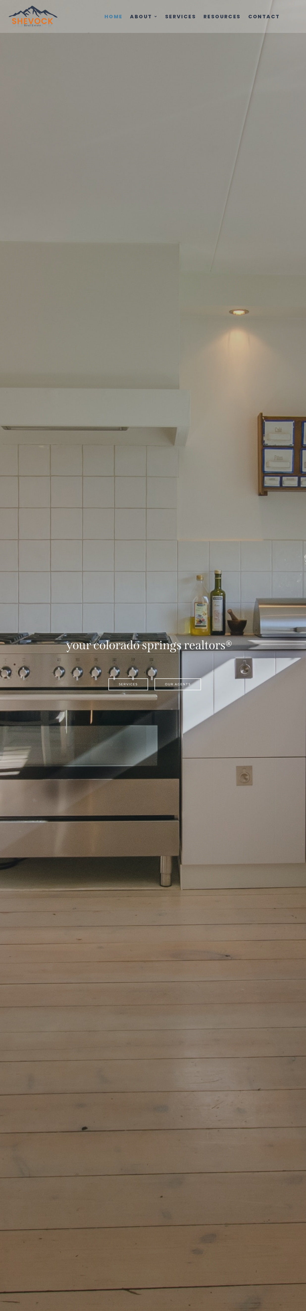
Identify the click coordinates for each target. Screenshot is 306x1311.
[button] (143, 17)
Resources (222, 16)
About (143, 16)
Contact (264, 16)
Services (180, 16)
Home (113, 16)
